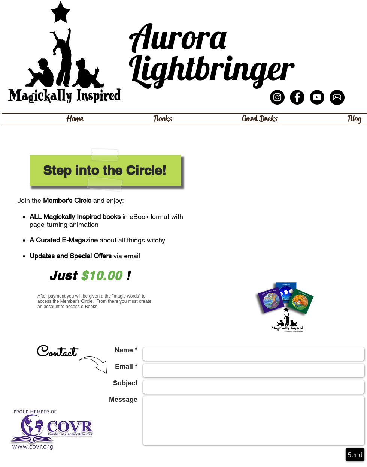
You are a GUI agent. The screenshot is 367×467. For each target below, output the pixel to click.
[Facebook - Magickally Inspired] (297, 97)
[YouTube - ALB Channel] (317, 97)
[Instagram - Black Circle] (277, 97)
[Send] (355, 454)
